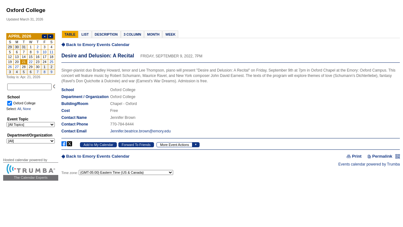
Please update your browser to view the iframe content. (30, 54)
